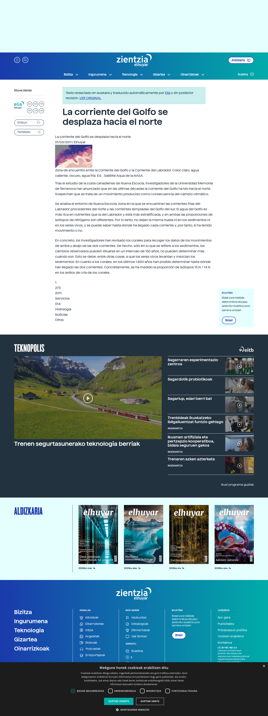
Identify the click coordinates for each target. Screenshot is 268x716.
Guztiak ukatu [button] (150, 701)
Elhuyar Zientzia (23, 90)
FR (41, 104)
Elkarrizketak (92, 624)
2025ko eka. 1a (223, 568)
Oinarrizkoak (32, 648)
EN (29, 110)
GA (41, 110)
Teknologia (29, 630)
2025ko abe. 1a (132, 568)
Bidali (229, 320)
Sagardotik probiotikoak (190, 379)
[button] (17, 60)
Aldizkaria (241, 60)
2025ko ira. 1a (176, 568)
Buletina (246, 74)
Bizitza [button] (71, 74)
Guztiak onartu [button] (118, 701)
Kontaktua (225, 642)
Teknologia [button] (132, 74)
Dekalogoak (137, 624)
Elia (167, 93)
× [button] (263, 666)
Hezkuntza (136, 618)
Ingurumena (31, 621)
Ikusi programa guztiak (237, 484)
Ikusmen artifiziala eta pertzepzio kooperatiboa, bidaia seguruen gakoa (191, 441)
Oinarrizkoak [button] (193, 74)
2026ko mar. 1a (87, 568)
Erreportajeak (92, 655)
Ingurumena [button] (100, 74)
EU (29, 104)
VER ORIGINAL (90, 98)
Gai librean (136, 636)
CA (35, 110)
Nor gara (224, 617)
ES (35, 104)
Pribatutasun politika (232, 630)
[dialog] (134, 689)
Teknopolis (29, 347)
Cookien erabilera (231, 636)
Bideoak (88, 643)
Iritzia (86, 630)
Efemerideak (138, 630)
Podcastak (90, 649)
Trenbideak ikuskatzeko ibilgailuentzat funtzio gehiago (195, 419)
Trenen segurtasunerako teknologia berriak (77, 443)
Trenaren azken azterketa (191, 459)
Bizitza (23, 612)
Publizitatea (226, 624)
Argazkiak (89, 636)
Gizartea (25, 639)
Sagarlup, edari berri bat (190, 398)
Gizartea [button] (162, 74)
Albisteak (89, 618)
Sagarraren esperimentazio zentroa (193, 362)
